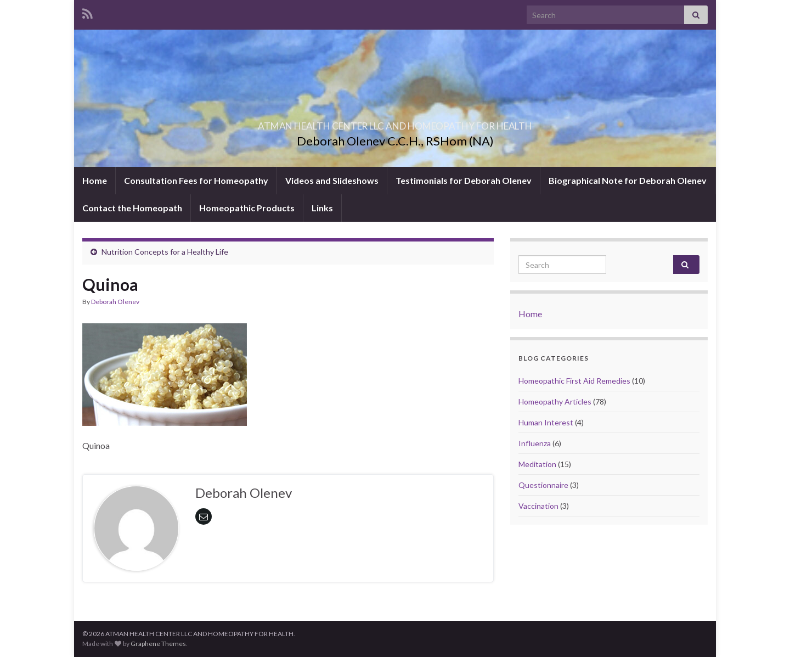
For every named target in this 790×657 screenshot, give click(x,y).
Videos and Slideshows (332, 180)
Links (322, 208)
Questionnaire (543, 485)
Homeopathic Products (247, 208)
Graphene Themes (158, 643)
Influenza (534, 443)
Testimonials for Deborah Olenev (464, 180)
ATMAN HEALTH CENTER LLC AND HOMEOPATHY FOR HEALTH (395, 122)
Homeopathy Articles (554, 401)
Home (94, 180)
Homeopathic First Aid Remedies (574, 380)
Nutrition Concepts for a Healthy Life (164, 251)
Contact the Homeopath (132, 208)
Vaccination (538, 505)
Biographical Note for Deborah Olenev (628, 180)
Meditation (537, 464)
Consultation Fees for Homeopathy (196, 180)
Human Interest (545, 422)
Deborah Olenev (115, 301)
